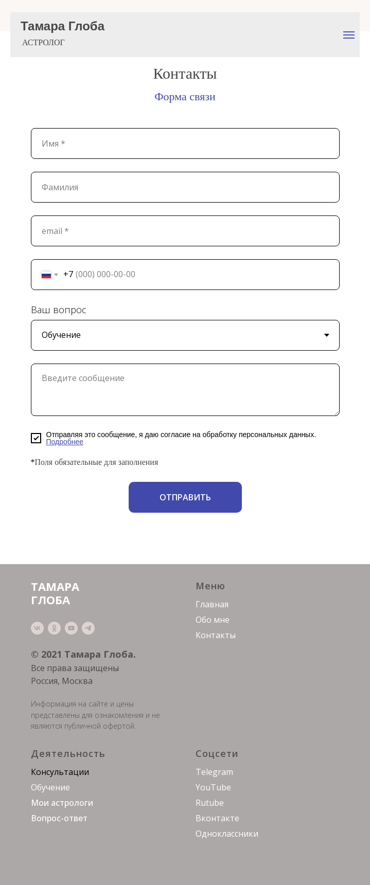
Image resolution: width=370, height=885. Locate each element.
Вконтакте (217, 818)
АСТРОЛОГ (43, 42)
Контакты (216, 635)
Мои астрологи (62, 802)
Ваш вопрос (58, 309)
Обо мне (213, 619)
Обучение (50, 787)
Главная (212, 604)
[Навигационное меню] (349, 35)
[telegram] (88, 628)
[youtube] (71, 628)
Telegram (214, 772)
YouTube (213, 787)
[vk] (37, 628)
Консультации (60, 772)
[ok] (54, 628)
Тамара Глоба (62, 26)
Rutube (210, 802)
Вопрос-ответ (59, 818)
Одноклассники (227, 833)
